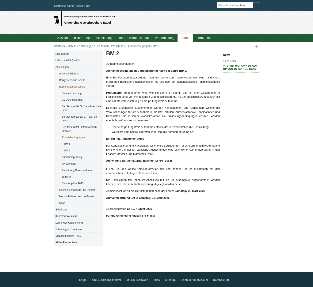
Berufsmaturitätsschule (109, 46)
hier (152, 215)
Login (83, 280)
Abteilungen (86, 46)
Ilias (157, 280)
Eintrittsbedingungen (138, 46)
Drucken (257, 46)
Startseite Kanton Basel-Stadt (72, 5)
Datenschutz (221, 280)
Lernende (203, 38)
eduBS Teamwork (137, 280)
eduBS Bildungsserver (106, 280)
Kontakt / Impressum (194, 280)
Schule (185, 38)
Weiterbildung (165, 38)
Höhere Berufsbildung (133, 38)
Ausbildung (104, 38)
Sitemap (170, 280)
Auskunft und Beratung (73, 38)
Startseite (60, 46)
